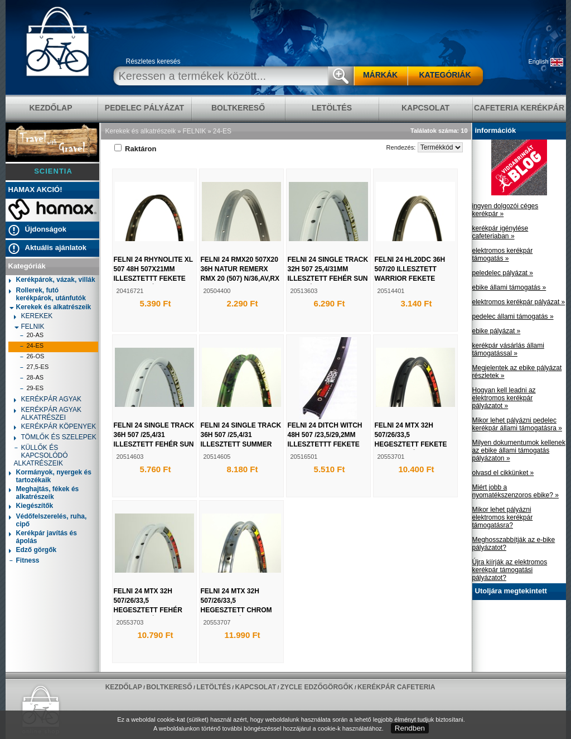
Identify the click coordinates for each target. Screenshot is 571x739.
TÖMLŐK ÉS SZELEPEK (55, 438)
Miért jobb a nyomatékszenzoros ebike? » (515, 491)
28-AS (32, 378)
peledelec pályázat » (502, 273)
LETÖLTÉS (332, 107)
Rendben (410, 728)
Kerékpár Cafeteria (396, 687)
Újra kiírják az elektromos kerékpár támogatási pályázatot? (510, 570)
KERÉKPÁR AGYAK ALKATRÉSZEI (48, 413)
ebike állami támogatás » (509, 287)
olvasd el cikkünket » (503, 473)
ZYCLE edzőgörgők (317, 687)
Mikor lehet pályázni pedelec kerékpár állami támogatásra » (517, 424)
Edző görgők (33, 550)
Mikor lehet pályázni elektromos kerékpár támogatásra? (502, 517)
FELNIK (29, 326)
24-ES (32, 347)
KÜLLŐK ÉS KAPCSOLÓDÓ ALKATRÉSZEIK (41, 455)
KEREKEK (33, 316)
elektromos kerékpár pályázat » (518, 302)
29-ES (32, 389)
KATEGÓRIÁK (445, 74)
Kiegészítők (31, 506)
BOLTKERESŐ (238, 107)
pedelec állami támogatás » (513, 316)
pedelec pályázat (144, 107)
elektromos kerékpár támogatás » (502, 254)
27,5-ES (34, 368)
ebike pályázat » (496, 331)
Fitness (24, 561)
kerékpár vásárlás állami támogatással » (508, 349)
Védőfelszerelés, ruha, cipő (48, 520)
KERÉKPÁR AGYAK (48, 400)
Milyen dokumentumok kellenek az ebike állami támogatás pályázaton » (518, 450)
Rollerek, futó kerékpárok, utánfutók (47, 294)
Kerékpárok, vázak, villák (52, 280)
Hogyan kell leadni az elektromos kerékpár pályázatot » (504, 398)
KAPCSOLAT (425, 107)
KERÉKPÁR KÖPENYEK (55, 427)
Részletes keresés (153, 61)
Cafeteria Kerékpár (519, 107)
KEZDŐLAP (51, 107)
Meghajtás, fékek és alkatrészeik (44, 493)
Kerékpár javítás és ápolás (43, 537)
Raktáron (135, 149)
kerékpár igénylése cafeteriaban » (500, 232)
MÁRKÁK (380, 74)
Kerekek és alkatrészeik (50, 307)
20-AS (32, 336)
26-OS (32, 357)
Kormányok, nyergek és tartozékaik (50, 476)
